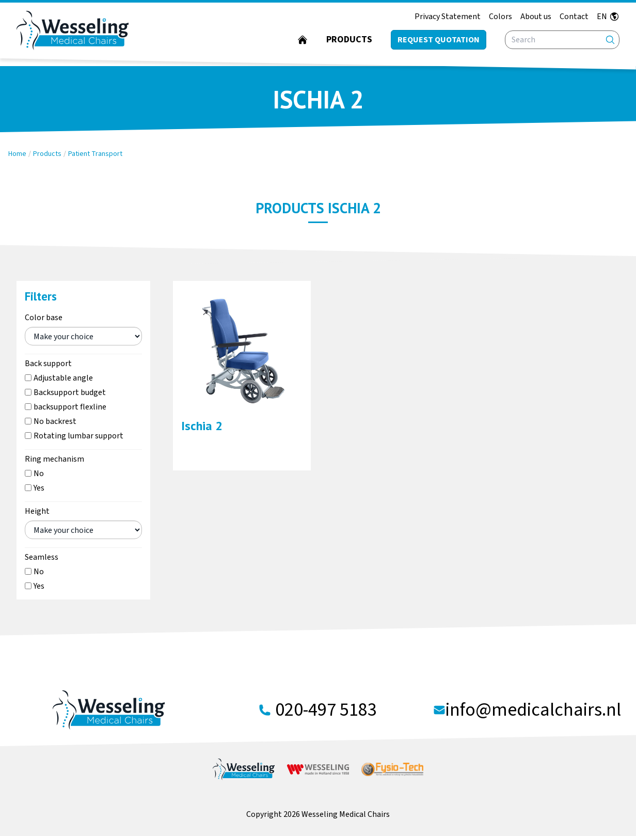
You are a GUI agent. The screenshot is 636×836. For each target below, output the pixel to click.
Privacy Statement (448, 16)
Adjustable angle (63, 378)
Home (17, 154)
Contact (574, 16)
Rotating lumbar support (78, 436)
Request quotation (439, 39)
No (39, 473)
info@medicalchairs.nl (533, 710)
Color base (43, 317)
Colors (500, 16)
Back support (48, 363)
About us (535, 16)
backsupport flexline (70, 407)
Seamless (41, 557)
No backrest (55, 421)
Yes (39, 488)
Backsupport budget (70, 392)
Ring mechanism (54, 459)
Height (37, 511)
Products (349, 39)
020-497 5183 (326, 710)
